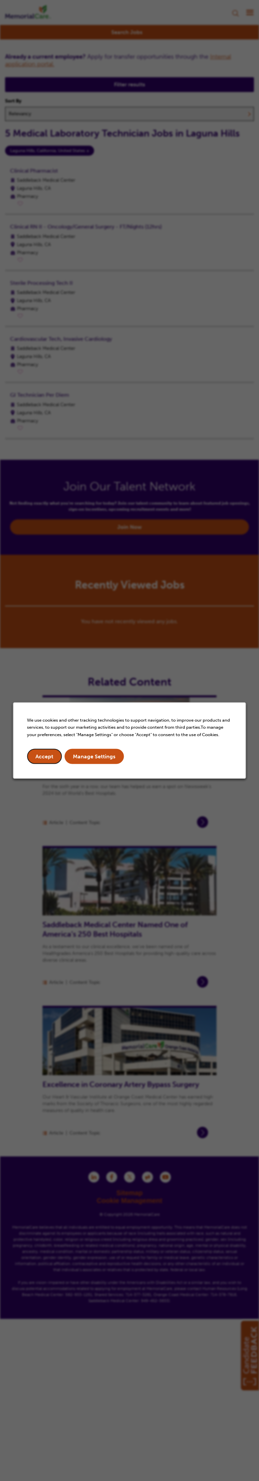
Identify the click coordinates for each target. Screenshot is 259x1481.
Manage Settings (94, 757)
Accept (44, 757)
